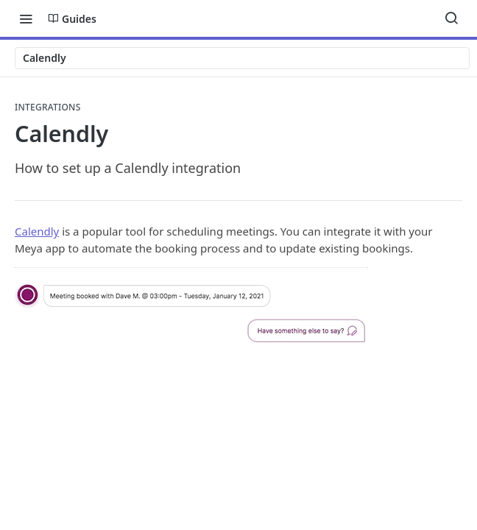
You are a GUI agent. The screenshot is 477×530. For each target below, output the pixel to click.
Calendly (37, 231)
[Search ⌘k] (451, 18)
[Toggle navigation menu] (26, 18)
